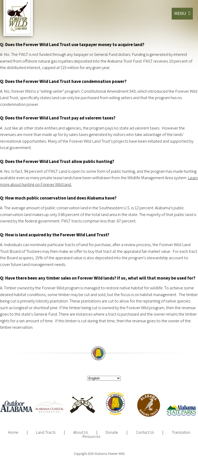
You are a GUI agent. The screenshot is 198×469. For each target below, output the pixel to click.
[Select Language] (104, 378)
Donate (112, 432)
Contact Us (145, 432)
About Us (80, 432)
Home (13, 432)
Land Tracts (45, 432)
